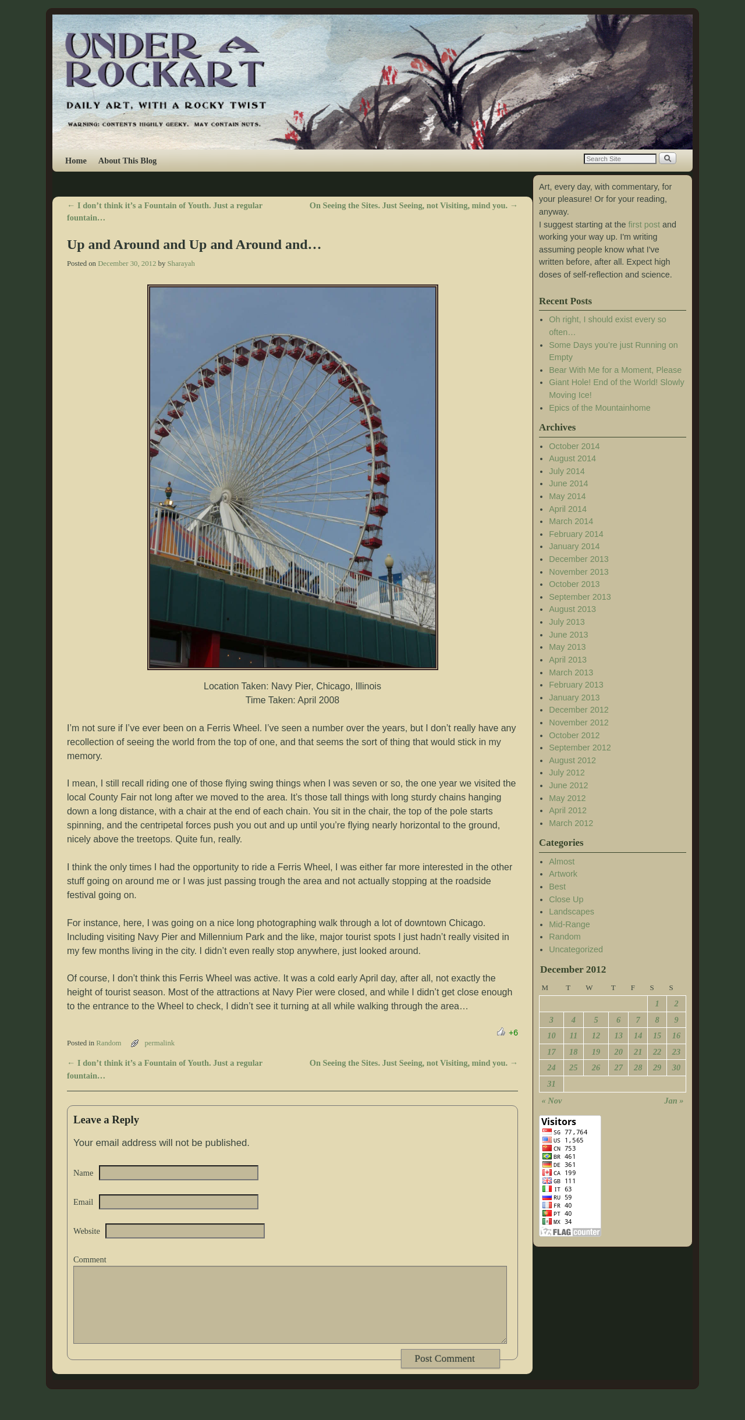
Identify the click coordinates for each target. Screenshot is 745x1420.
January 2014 (574, 546)
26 (596, 1067)
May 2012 (567, 798)
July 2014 (567, 471)
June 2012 (568, 785)
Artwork (563, 873)
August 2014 (572, 458)
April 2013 (568, 659)
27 (618, 1067)
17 (551, 1051)
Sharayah (180, 263)
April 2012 (568, 810)
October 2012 (574, 735)
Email (83, 1202)
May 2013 (567, 647)
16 (676, 1035)
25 (573, 1067)
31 (551, 1083)
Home (76, 160)
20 (618, 1051)
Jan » (673, 1100)
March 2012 (571, 823)
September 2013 (580, 597)
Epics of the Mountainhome (599, 407)
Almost (561, 861)
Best (557, 886)
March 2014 (571, 521)
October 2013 (574, 584)
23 (676, 1051)
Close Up (566, 899)
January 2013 (574, 697)
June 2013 (568, 634)
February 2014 (576, 534)
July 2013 (567, 622)
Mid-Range (569, 924)
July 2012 (567, 772)
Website (86, 1231)
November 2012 (578, 722)
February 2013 (576, 684)
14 (638, 1035)
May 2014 (567, 496)
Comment (90, 1259)
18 (573, 1051)
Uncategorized (576, 949)
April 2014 (568, 509)
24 (551, 1067)
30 (676, 1067)
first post (644, 224)
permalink (159, 1043)
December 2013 (578, 559)
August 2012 (572, 760)
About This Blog (127, 160)
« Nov (552, 1100)
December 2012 (578, 709)
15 (657, 1035)
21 (638, 1051)
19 (596, 1051)
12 (596, 1035)
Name (83, 1172)
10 (551, 1035)
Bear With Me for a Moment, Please (615, 370)
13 (618, 1035)
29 (657, 1067)
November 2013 (578, 571)
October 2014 (574, 446)
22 (657, 1051)
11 (574, 1035)
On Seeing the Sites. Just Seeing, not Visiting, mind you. (414, 205)
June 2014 (568, 483)
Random (108, 1043)
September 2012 (580, 747)
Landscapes (571, 911)
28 (638, 1067)
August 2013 (572, 609)
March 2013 (571, 672)
